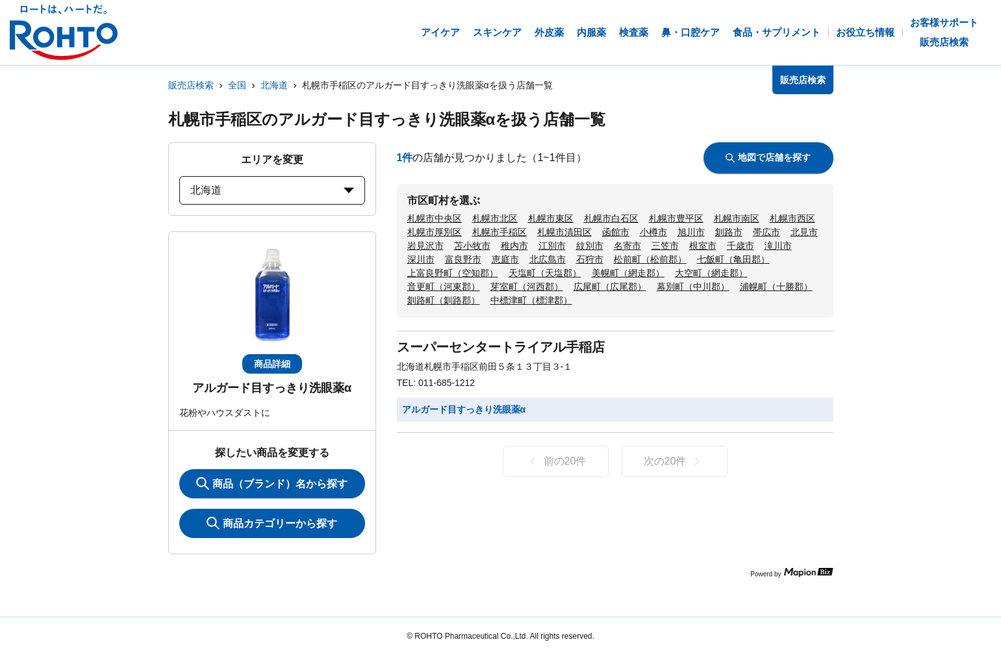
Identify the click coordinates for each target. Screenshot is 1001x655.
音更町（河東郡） (443, 286)
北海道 (274, 85)
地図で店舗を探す (768, 157)
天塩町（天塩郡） (545, 273)
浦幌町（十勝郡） (776, 286)
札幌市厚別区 (434, 232)
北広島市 (547, 259)
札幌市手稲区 (499, 232)
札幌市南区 (736, 218)
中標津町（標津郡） (531, 300)
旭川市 (691, 232)
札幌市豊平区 (676, 218)
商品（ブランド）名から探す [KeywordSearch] (272, 483)
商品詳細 (272, 364)
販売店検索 (191, 85)
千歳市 (740, 245)
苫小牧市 (472, 245)
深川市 (421, 259)
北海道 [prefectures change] (272, 190)
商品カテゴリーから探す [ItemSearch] (272, 523)
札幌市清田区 (564, 232)
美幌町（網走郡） (628, 273)
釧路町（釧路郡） (443, 300)
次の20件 (674, 461)
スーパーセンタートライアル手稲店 (501, 347)
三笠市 (665, 245)
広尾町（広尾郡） (610, 286)
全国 (237, 85)
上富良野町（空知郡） (452, 273)
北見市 (804, 232)
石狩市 (589, 259)
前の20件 (556, 461)
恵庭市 (505, 259)
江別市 (552, 245)
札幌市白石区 (611, 218)
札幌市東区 (551, 218)
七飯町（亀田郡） (733, 259)
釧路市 (728, 232)
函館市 (615, 232)
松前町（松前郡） (650, 259)
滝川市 (778, 245)
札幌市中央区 (434, 218)
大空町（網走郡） (711, 273)
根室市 (702, 245)
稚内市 (514, 245)
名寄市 (627, 245)
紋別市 (589, 245)
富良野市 (463, 259)
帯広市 (766, 232)
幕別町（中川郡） (693, 286)
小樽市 (653, 232)
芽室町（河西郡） (526, 286)
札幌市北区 (495, 218)
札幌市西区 (792, 218)
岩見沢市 (425, 245)
